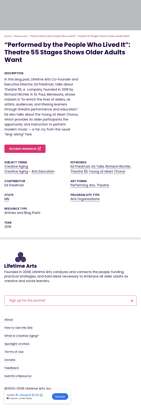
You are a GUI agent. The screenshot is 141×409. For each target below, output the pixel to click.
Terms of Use (14, 352)
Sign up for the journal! (71, 300)
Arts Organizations (85, 199)
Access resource (25, 148)
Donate (9, 360)
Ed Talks (98, 166)
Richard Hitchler (118, 166)
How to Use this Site (18, 328)
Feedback (11, 368)
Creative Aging (16, 166)
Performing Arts (82, 185)
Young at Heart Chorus (107, 171)
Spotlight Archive (16, 344)
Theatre (103, 185)
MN (6, 199)
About (8, 319)
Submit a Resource (17, 376)
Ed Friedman (80, 166)
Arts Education (43, 171)
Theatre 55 (79, 171)
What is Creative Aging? (21, 336)
